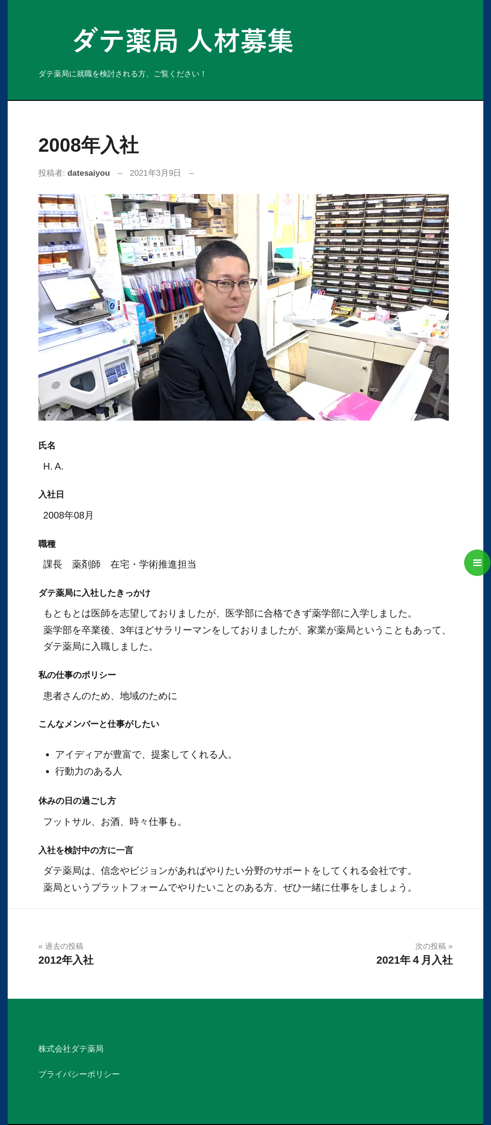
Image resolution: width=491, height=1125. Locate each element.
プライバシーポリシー (79, 1074)
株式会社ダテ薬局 (71, 1048)
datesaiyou (88, 173)
